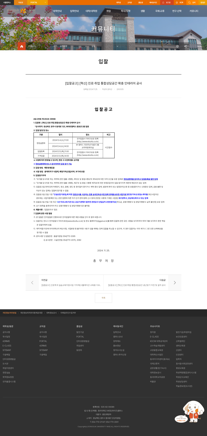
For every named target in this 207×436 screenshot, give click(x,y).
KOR (181, 2)
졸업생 (140, 2)
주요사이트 (155, 326)
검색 (193, 2)
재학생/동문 (8, 326)
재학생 (118, 2)
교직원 (129, 2)
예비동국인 (153, 2)
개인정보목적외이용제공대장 (31, 313)
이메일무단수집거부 (68, 313)
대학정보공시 (51, 313)
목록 (103, 298)
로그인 (168, 2)
